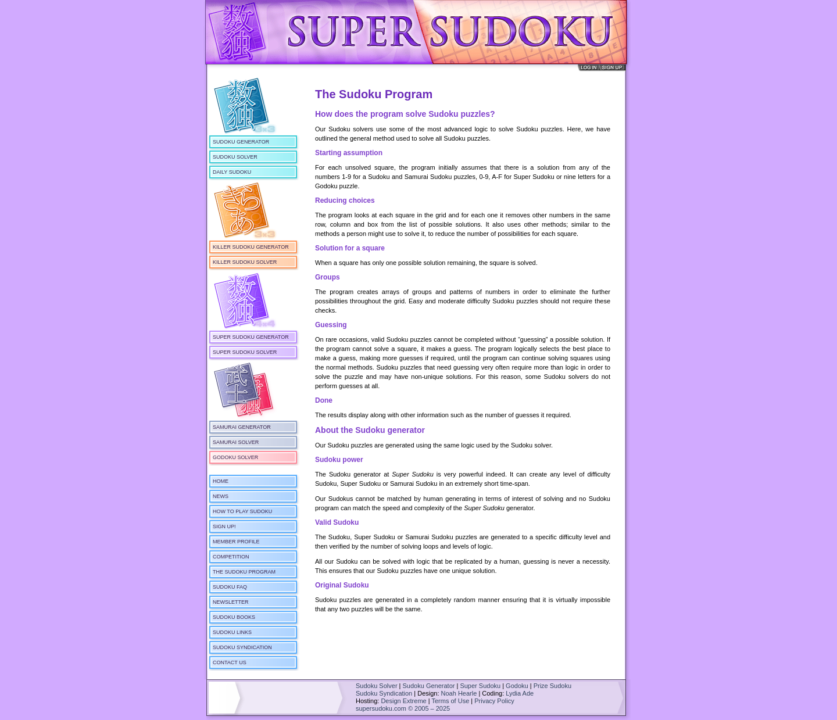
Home (220, 481)
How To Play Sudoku (242, 511)
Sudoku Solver (235, 157)
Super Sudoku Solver (245, 352)
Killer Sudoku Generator (251, 247)
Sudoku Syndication (242, 647)
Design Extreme (403, 700)
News (220, 496)
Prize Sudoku (552, 685)
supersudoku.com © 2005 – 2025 (403, 708)
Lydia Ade (520, 693)
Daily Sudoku (232, 172)
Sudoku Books (234, 617)
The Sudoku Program (244, 572)
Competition (231, 557)
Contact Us (229, 662)
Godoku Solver (235, 457)
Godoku (517, 685)
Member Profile (236, 542)
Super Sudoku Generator (251, 337)
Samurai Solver (236, 442)
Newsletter (231, 602)
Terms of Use (450, 700)
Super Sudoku (480, 685)
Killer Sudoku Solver (245, 262)
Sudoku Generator (241, 142)
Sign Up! (224, 526)
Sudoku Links (232, 632)
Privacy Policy (494, 700)
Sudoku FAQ (230, 587)
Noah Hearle (459, 693)
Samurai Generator (242, 427)
